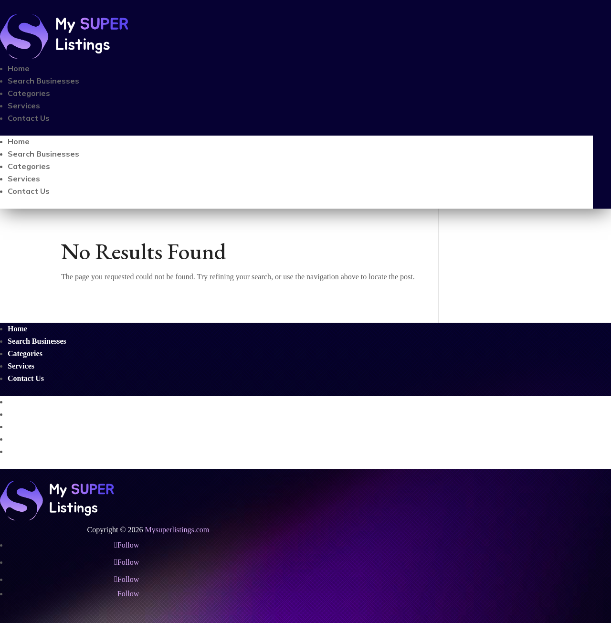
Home (19, 68)
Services (24, 105)
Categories (29, 93)
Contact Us (29, 118)
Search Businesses (43, 80)
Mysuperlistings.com (177, 530)
